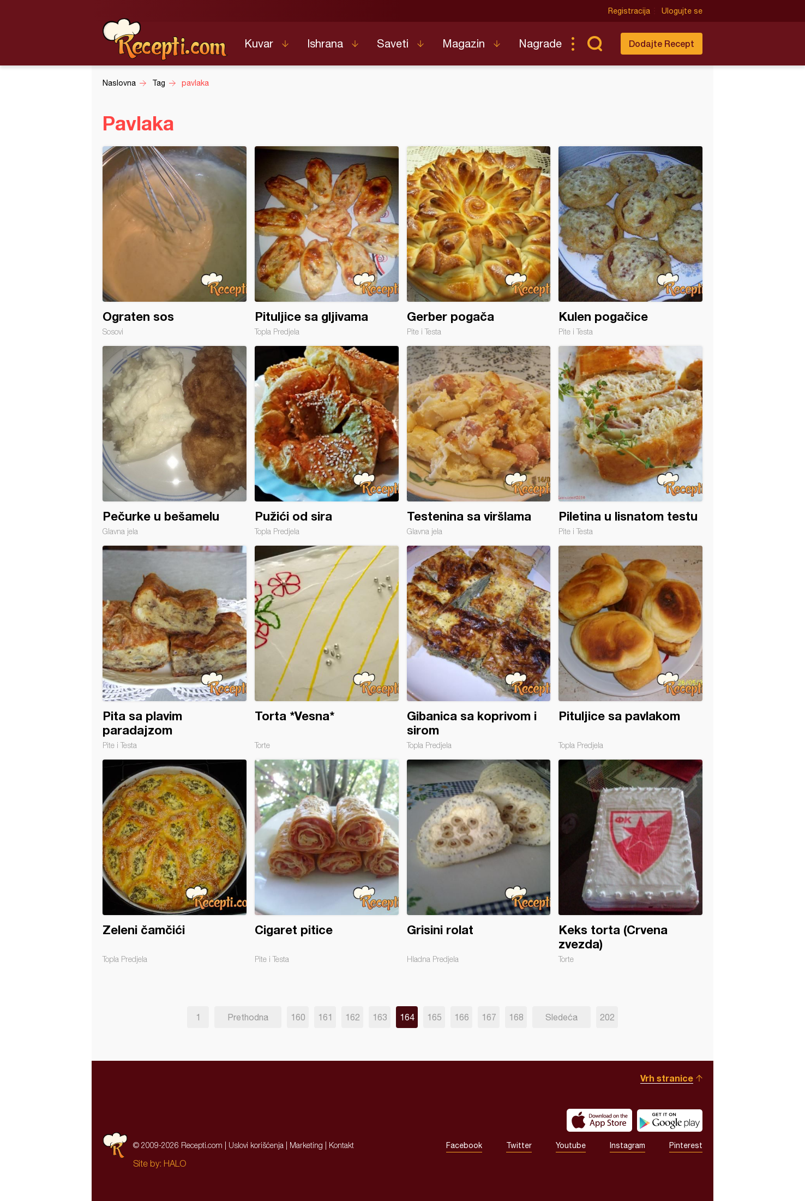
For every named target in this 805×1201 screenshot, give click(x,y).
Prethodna (247, 1017)
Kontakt (341, 1145)
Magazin (463, 43)
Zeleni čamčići (175, 862)
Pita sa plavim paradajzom (175, 648)
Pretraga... (594, 43)
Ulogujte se (682, 11)
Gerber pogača (479, 241)
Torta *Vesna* (327, 648)
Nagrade (540, 43)
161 (325, 1017)
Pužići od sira (327, 441)
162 (352, 1017)
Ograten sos (175, 241)
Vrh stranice (666, 1078)
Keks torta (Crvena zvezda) (630, 862)
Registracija (629, 11)
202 (607, 1017)
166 (461, 1017)
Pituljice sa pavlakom (630, 648)
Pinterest (685, 1145)
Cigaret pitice (327, 862)
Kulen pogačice (630, 241)
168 (516, 1017)
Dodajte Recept (661, 43)
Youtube (571, 1145)
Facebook (464, 1145)
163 (380, 1017)
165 (434, 1017)
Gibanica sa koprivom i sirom (479, 648)
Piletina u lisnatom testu (630, 441)
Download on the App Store (599, 1120)
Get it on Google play (669, 1120)
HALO (175, 1163)
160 (298, 1017)
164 (407, 1017)
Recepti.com (165, 39)
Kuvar (258, 43)
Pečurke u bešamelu (175, 441)
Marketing (306, 1145)
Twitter (519, 1145)
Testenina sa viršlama (479, 441)
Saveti (392, 43)
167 (489, 1017)
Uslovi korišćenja (256, 1145)
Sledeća (561, 1017)
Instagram (627, 1145)
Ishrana (325, 43)
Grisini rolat (479, 862)
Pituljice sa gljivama (327, 241)
